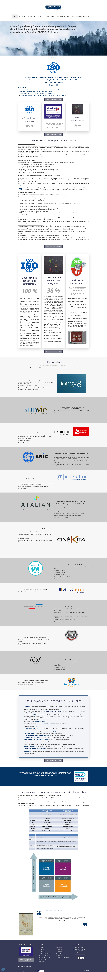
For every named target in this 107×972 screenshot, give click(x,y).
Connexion (86, 970)
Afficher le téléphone (80, 954)
